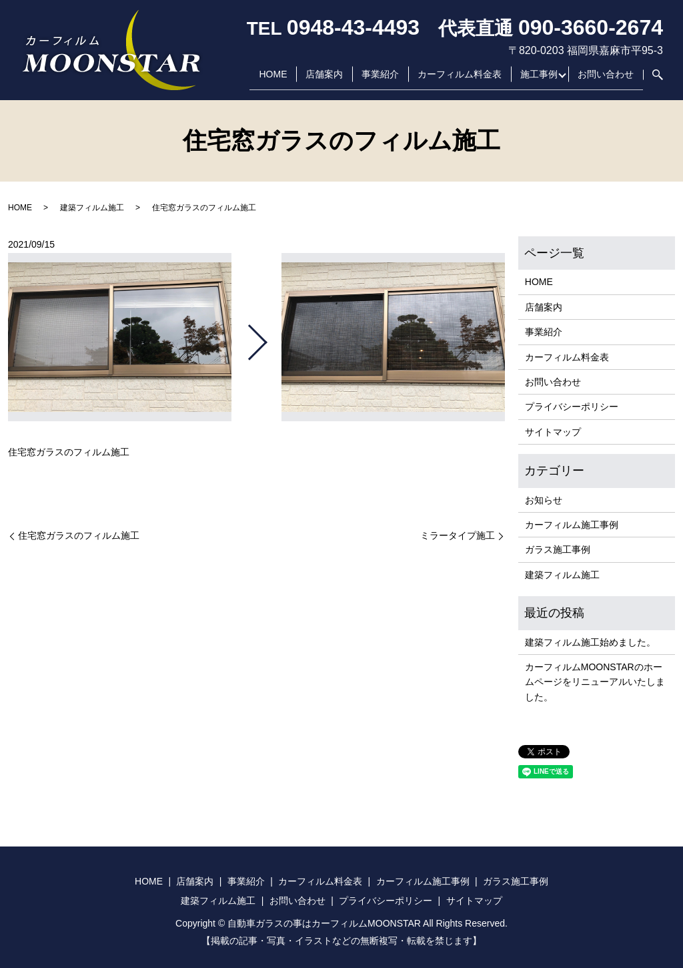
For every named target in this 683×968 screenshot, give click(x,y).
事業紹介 (377, 79)
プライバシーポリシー (571, 406)
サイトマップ (553, 432)
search (653, 80)
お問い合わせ (606, 79)
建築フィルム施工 (92, 207)
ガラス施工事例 (557, 549)
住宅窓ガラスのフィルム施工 (78, 535)
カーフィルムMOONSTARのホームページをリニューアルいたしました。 (595, 682)
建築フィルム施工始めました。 (590, 642)
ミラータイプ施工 (457, 535)
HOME (269, 79)
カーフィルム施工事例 (571, 524)
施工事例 (535, 79)
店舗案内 (320, 79)
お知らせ (543, 500)
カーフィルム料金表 (456, 79)
